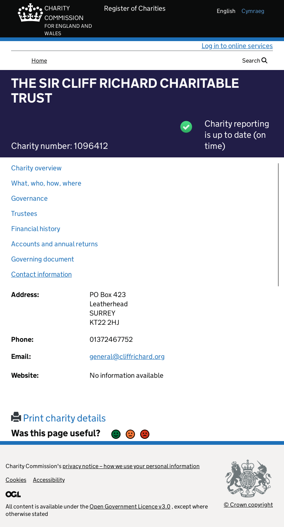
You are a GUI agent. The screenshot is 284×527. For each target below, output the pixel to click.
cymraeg (252, 10)
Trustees (24, 213)
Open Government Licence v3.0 (129, 506)
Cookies (16, 479)
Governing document (42, 259)
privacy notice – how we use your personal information (131, 466)
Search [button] (254, 60)
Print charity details (58, 418)
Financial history (35, 228)
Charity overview (36, 168)
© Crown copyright (248, 504)
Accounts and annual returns (54, 244)
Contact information (41, 274)
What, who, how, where (46, 183)
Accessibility (49, 479)
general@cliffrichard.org (127, 356)
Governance (29, 198)
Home (39, 60)
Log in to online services (237, 45)
